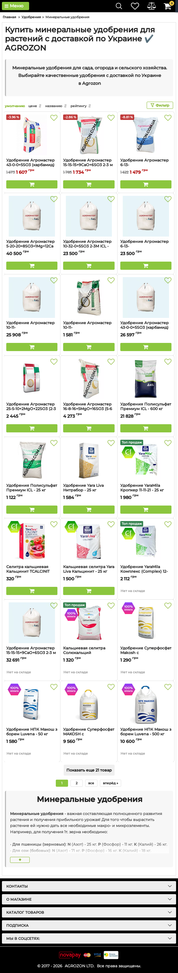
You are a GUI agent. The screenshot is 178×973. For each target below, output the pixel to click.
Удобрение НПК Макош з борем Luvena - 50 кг (31, 731)
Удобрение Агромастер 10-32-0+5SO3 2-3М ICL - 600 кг (87, 246)
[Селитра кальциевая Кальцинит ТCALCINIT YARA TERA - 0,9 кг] (31, 541)
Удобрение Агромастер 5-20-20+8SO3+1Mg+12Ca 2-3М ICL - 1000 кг (30, 246)
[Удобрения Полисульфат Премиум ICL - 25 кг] (31, 460)
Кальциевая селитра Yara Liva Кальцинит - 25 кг (88, 572)
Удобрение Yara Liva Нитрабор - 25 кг (88, 490)
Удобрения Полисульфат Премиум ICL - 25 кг (31, 490)
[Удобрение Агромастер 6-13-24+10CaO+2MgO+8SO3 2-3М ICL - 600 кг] (145, 216)
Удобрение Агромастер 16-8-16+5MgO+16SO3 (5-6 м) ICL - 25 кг (87, 409)
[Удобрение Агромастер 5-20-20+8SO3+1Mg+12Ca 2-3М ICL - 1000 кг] (31, 216)
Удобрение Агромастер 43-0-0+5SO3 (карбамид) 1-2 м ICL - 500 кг (144, 327)
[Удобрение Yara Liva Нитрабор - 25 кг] (88, 460)
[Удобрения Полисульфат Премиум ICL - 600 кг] (145, 378)
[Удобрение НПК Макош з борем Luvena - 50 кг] (31, 704)
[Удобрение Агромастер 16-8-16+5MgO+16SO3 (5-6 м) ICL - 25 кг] (88, 378)
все (91, 783)
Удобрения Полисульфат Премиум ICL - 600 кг (145, 406)
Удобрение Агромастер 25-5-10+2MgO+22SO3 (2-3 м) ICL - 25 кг (31, 409)
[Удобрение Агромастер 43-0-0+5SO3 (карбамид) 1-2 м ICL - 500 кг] (145, 297)
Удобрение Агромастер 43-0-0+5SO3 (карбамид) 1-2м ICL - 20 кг (30, 165)
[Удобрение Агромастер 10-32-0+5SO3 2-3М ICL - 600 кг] (88, 216)
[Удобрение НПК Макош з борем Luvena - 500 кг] (145, 704)
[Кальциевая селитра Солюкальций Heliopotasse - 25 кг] (88, 622)
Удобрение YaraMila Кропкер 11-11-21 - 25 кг (145, 490)
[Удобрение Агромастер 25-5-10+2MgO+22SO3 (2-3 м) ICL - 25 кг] (31, 378)
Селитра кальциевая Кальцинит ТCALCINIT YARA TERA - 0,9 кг (28, 571)
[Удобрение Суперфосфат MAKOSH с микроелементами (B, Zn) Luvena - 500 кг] (88, 704)
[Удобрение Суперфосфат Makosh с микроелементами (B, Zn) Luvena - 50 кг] (145, 622)
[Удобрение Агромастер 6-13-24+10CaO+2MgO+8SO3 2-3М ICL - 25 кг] (145, 134)
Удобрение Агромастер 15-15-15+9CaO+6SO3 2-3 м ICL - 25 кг (88, 165)
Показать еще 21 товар (89, 770)
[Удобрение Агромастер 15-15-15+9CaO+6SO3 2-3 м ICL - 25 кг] (88, 134)
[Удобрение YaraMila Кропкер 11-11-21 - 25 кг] (145, 460)
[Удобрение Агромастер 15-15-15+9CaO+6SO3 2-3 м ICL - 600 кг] (31, 622)
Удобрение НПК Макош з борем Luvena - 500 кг (145, 731)
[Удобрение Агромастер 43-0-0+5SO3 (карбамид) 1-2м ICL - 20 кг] (31, 134)
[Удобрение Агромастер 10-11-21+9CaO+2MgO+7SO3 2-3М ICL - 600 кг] (31, 297)
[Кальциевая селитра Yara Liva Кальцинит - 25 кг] (88, 541)
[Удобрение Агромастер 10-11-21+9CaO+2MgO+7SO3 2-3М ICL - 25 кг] (88, 297)
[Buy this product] (31, 184)
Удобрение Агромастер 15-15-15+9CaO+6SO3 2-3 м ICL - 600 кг (31, 653)
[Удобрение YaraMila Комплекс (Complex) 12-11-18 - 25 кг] (145, 541)
